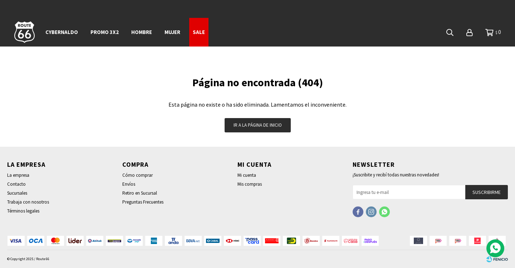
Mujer (172, 32)
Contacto (16, 184)
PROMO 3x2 (104, 32)
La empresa (18, 175)
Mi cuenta (246, 175)
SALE (199, 32)
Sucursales (17, 193)
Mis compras (249, 184)
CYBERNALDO (61, 32)
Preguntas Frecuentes (142, 202)
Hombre (141, 32)
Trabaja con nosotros (28, 202)
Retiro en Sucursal (139, 193)
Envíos (128, 184)
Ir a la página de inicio (258, 125)
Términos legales (23, 211)
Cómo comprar (137, 175)
